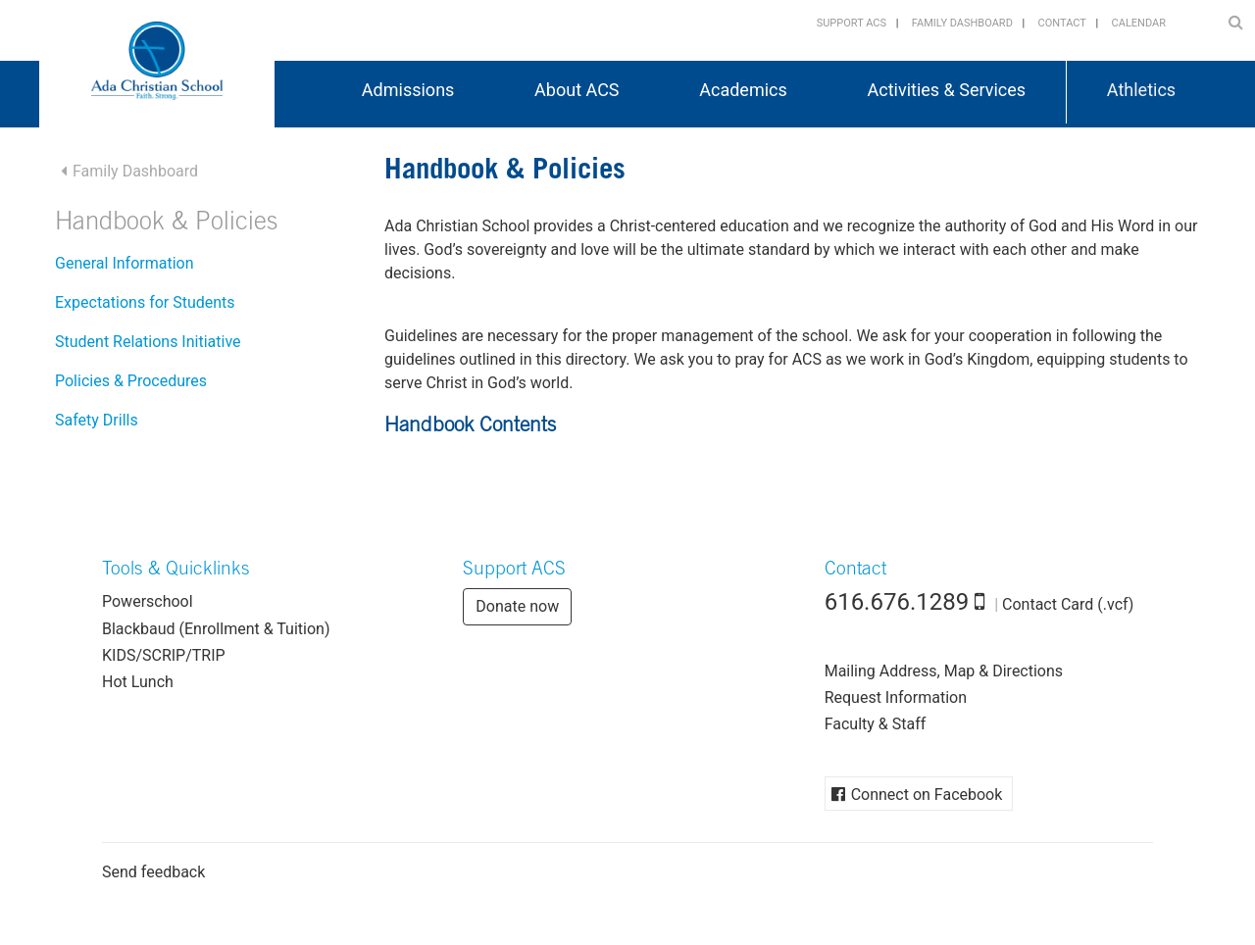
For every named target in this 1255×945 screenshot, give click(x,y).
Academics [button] (743, 89)
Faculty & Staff (876, 724)
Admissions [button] (408, 89)
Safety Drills (96, 420)
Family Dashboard (962, 23)
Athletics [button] (1141, 89)
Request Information (896, 697)
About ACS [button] (576, 89)
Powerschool (147, 601)
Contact (1062, 23)
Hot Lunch (138, 681)
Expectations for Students (145, 302)
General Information (124, 263)
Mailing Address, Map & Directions (944, 671)
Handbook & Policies (166, 224)
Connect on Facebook (927, 794)
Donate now (517, 606)
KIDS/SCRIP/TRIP (164, 655)
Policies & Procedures (131, 381)
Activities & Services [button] (947, 89)
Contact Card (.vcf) (1067, 604)
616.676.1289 (897, 602)
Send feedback (153, 872)
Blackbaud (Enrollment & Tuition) (215, 629)
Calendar (1139, 23)
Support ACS (851, 23)
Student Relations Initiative (148, 341)
